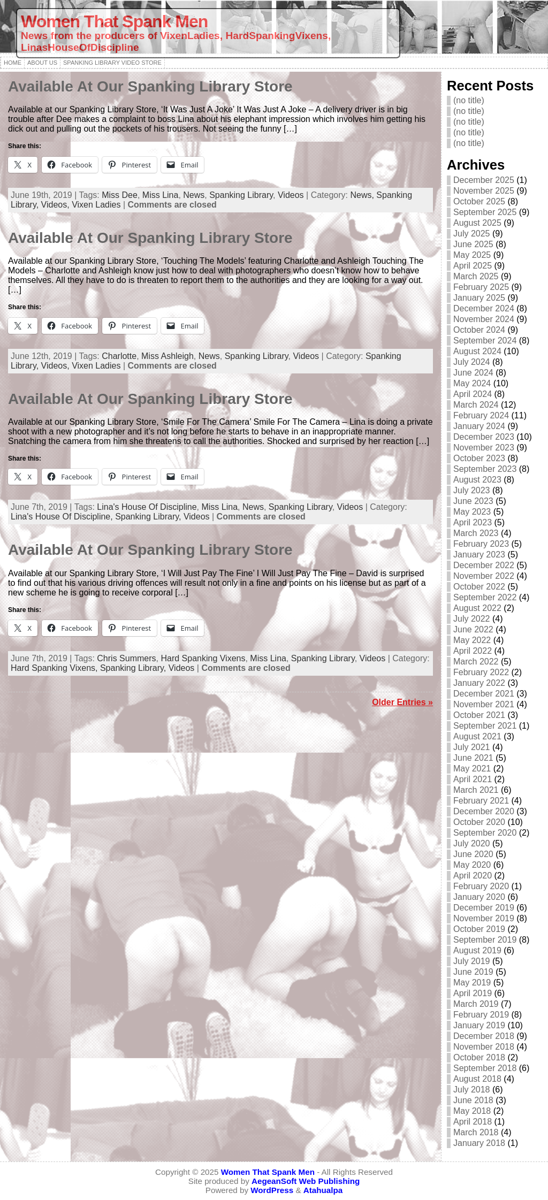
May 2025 (472, 254)
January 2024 (479, 426)
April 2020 (472, 875)
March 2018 (476, 1132)
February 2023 (481, 543)
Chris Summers (126, 658)
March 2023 (476, 533)
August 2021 (477, 736)
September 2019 (484, 939)
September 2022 (484, 597)
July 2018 (471, 1089)
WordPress (271, 1190)
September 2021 (484, 725)
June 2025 (473, 244)
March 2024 (476, 404)
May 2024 (472, 383)
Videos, (56, 204)
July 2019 (471, 961)
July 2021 (471, 747)
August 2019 (477, 950)
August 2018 (477, 1078)
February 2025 (481, 287)
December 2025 (483, 180)
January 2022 (479, 682)
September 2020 (484, 832)
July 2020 (471, 843)
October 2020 (479, 822)
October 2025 (479, 201)
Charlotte (119, 356)
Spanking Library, (149, 516)
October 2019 (479, 929)
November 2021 (483, 704)
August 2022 (477, 608)
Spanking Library (241, 195)
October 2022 (479, 586)
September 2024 (484, 340)
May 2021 (472, 768)
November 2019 (483, 918)
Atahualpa (322, 1190)
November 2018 (483, 1046)
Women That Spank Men (114, 21)
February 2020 (481, 886)
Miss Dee (120, 195)
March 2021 (476, 789)
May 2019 (472, 982)
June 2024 (473, 372)
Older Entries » (402, 702)
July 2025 (471, 233)
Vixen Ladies (96, 204)
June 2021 (473, 757)
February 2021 (481, 800)
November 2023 (483, 447)
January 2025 (479, 297)
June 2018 (473, 1100)
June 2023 (473, 501)
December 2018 (483, 1036)
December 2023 (483, 436)
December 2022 (483, 565)
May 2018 (472, 1110)
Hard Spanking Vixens (203, 658)
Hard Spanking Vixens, (55, 667)
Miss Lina (160, 195)
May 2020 (472, 864)
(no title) (468, 100)
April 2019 (472, 993)
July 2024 (471, 361)
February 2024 (481, 415)
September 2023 (484, 468)
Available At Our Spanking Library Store (150, 86)
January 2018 (479, 1143)
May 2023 (472, 511)
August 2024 (477, 351)
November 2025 (483, 190)
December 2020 (483, 811)
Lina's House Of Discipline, (63, 516)
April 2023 (472, 522)
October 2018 (479, 1057)
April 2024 (472, 394)
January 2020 (479, 896)
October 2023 (479, 458)
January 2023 (479, 554)
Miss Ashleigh (167, 356)
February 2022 (481, 672)
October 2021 (479, 715)
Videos (291, 195)
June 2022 (473, 629)
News (193, 195)
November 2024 (483, 319)
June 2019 (473, 971)
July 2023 (471, 490)
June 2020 (473, 854)
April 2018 (472, 1121)
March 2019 (476, 1003)
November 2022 (483, 575)
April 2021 (472, 779)
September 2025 (484, 212)
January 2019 (479, 1025)
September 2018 (484, 1068)
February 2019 (481, 1014)
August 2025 (477, 222)
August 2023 (477, 479)
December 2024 (483, 308)
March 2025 (476, 276)
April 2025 (472, 265)
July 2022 (471, 618)
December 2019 (483, 907)
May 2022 (472, 640)
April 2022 (472, 650)
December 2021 (483, 693)
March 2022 (476, 661)
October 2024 (479, 329)
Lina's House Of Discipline (146, 506)
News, (363, 195)
